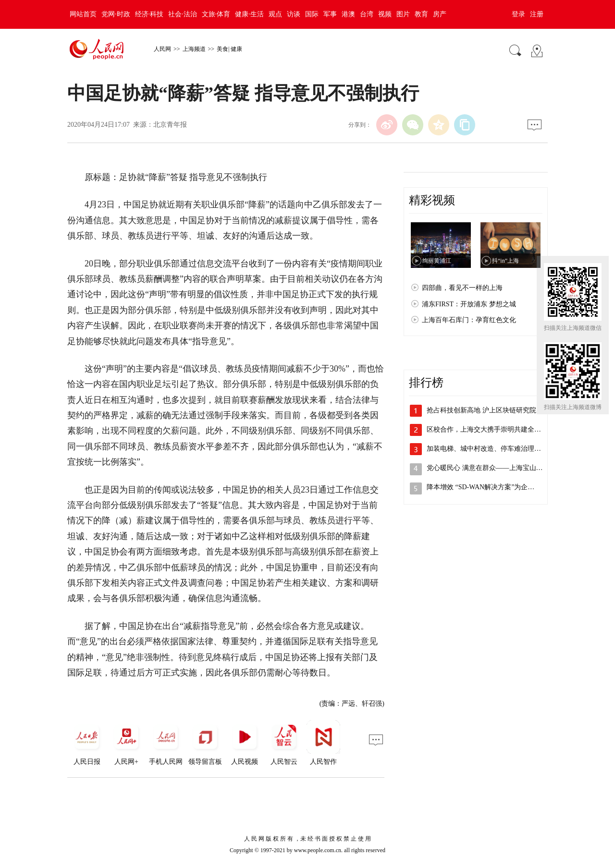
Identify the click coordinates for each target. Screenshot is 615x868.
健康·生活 (249, 14)
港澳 (348, 14)
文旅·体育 (216, 14)
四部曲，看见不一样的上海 (462, 287)
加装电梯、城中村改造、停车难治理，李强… (494, 448)
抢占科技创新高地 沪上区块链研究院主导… (491, 410)
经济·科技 (149, 14)
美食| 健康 (229, 49)
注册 (536, 14)
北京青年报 (170, 124)
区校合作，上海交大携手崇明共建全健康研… (494, 429)
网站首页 (83, 14)
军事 (330, 14)
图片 (403, 14)
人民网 (162, 49)
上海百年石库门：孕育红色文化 (469, 320)
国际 (312, 14)
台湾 (366, 14)
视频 (385, 14)
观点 (275, 14)
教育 (421, 14)
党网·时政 (115, 14)
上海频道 (194, 49)
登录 (518, 14)
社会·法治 (182, 14)
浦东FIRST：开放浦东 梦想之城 (469, 304)
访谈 (293, 14)
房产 (439, 14)
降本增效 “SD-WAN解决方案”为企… (480, 487)
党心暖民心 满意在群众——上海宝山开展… (491, 467)
